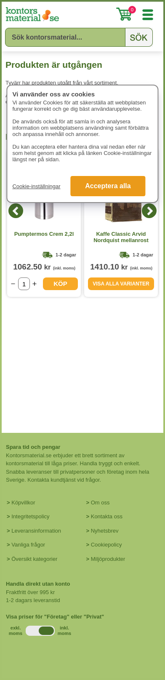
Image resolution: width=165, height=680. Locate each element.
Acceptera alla (108, 185)
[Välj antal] (24, 283)
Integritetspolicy (30, 516)
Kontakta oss (106, 516)
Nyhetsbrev (105, 531)
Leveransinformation (36, 531)
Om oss (100, 502)
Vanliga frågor (28, 544)
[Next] (149, 210)
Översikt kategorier (34, 559)
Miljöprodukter (108, 559)
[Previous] (15, 210)
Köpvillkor (23, 502)
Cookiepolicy (106, 544)
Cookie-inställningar (36, 186)
